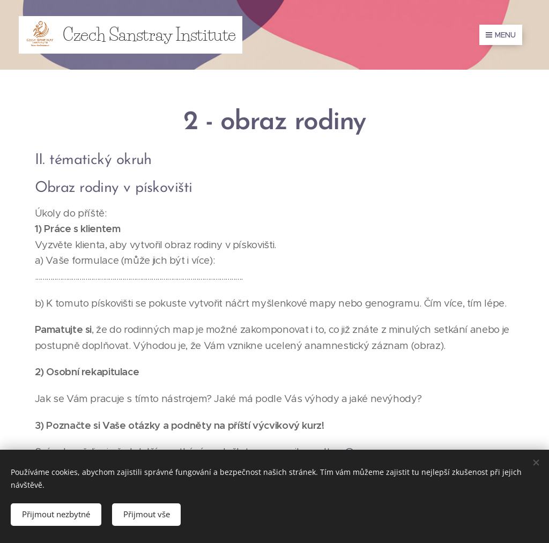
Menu (501, 35)
